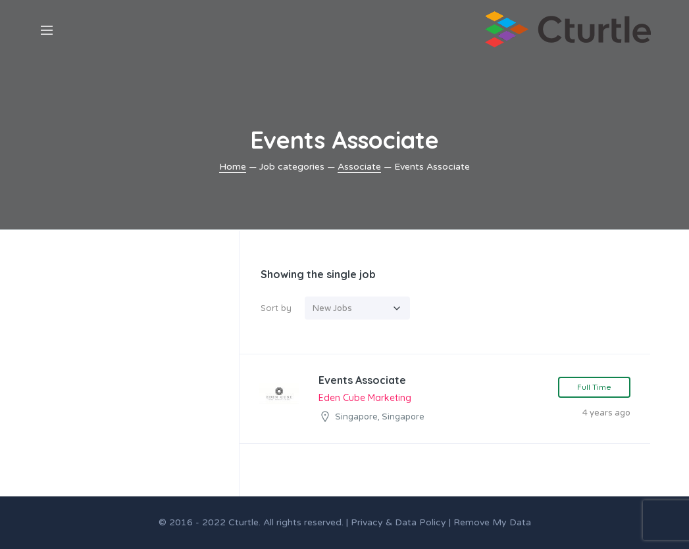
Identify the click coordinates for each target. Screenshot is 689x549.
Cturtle (243, 522)
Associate (359, 166)
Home (232, 166)
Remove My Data (492, 522)
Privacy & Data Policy (398, 522)
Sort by (276, 307)
